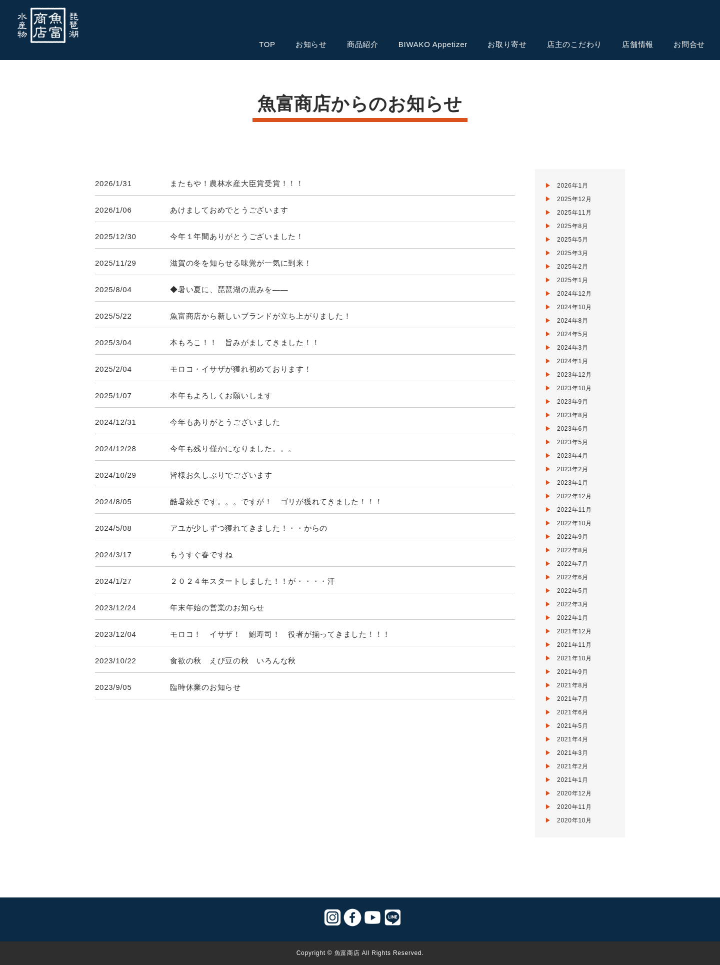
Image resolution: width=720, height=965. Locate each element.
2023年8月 (572, 415)
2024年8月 (572, 320)
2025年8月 (572, 226)
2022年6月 (572, 577)
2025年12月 (574, 199)
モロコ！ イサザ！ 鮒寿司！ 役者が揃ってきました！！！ (280, 634)
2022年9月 (572, 536)
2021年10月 (574, 658)
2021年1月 (572, 779)
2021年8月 (572, 685)
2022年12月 (574, 496)
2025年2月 (572, 266)
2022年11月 (574, 509)
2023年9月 (572, 401)
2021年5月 (572, 725)
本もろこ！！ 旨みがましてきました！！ (245, 342)
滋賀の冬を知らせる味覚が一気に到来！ (241, 263)
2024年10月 (574, 307)
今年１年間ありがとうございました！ (237, 236)
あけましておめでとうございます (229, 210)
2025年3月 (572, 253)
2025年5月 (572, 239)
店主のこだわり (574, 44)
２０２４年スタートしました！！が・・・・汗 (253, 581)
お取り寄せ (507, 44)
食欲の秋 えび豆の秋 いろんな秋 (233, 660)
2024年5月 (572, 334)
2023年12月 (574, 374)
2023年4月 (572, 455)
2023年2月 (572, 469)
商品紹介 (362, 44)
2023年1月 (572, 482)
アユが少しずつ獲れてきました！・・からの (249, 528)
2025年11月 (574, 212)
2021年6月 (572, 712)
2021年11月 (574, 644)
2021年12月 (574, 631)
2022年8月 (572, 550)
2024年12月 (574, 293)
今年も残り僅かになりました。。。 (233, 448)
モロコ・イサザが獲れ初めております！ (241, 369)
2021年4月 (572, 739)
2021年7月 (572, 698)
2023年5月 (572, 442)
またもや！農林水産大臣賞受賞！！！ (237, 183)
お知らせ (311, 44)
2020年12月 (574, 793)
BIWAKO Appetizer (433, 44)
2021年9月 (572, 671)
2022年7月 (572, 563)
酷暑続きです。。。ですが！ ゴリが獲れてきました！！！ (276, 501)
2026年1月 (572, 185)
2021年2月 (572, 766)
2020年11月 (574, 806)
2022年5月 (572, 590)
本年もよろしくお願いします (221, 395)
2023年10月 (574, 388)
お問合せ (689, 44)
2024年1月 (572, 361)
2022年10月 (574, 523)
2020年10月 (574, 820)
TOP (267, 44)
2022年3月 (572, 604)
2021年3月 (572, 752)
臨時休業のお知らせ (205, 687)
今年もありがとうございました (225, 422)
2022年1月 (572, 617)
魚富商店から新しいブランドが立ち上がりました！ (260, 316)
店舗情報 (638, 44)
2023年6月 (572, 428)
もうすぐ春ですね (201, 554)
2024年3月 (572, 347)
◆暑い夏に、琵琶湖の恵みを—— (229, 289)
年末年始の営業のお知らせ (217, 607)
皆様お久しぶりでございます (221, 475)
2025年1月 (572, 280)
